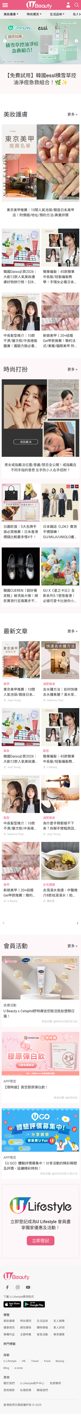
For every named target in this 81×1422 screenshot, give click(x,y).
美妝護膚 (10, 14)
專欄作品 (9, 1334)
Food (47, 1361)
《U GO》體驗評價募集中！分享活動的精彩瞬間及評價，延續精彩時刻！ (40, 1166)
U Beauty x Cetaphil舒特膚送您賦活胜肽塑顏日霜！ (39, 1013)
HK (23, 1361)
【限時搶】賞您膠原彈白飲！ (25, 1087)
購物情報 (42, 1327)
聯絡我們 (42, 1390)
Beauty (60, 1361)
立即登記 (40, 1240)
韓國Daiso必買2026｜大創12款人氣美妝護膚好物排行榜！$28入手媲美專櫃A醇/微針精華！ (20, 282)
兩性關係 (25, 1327)
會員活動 (42, 1334)
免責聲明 (55, 1383)
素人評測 (59, 1327)
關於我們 (9, 1383)
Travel (35, 1361)
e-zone (18, 1368)
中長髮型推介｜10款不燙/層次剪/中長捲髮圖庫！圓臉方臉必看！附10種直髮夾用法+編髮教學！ (20, 346)
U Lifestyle (9, 1361)
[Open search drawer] (76, 5)
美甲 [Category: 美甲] (6, 684)
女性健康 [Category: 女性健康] (49, 884)
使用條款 (9, 1390)
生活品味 (56, 14)
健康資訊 (9, 1327)
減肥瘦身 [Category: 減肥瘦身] (49, 684)
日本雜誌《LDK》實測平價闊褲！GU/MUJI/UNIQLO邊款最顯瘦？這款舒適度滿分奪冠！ (60, 537)
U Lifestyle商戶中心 (32, 1383)
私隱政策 (25, 1390)
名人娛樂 (59, 1320)
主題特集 (25, 1334)
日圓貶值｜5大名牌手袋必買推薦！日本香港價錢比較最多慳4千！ (20, 532)
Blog (6, 1368)
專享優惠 (59, 1334)
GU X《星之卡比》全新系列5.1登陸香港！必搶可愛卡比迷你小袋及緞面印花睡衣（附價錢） (60, 600)
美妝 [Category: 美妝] (6, 751)
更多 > (72, 114)
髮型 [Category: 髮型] (46, 751)
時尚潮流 (33, 14)
